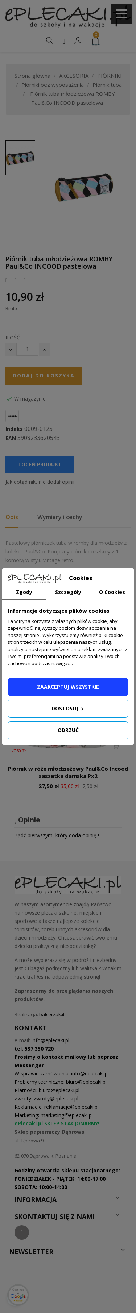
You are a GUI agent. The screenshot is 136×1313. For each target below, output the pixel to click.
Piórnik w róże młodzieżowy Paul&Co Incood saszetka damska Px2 (68, 772)
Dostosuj (68, 708)
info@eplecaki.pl (50, 1040)
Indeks (14, 429)
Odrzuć (68, 730)
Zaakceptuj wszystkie (68, 686)
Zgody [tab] (24, 592)
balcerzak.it (52, 1014)
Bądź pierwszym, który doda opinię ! (56, 835)
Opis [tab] (11, 517)
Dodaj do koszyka (44, 375)
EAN (10, 438)
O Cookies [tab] (112, 592)
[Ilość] (27, 349)
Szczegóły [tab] (68, 592)
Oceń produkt (40, 464)
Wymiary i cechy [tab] (59, 517)
